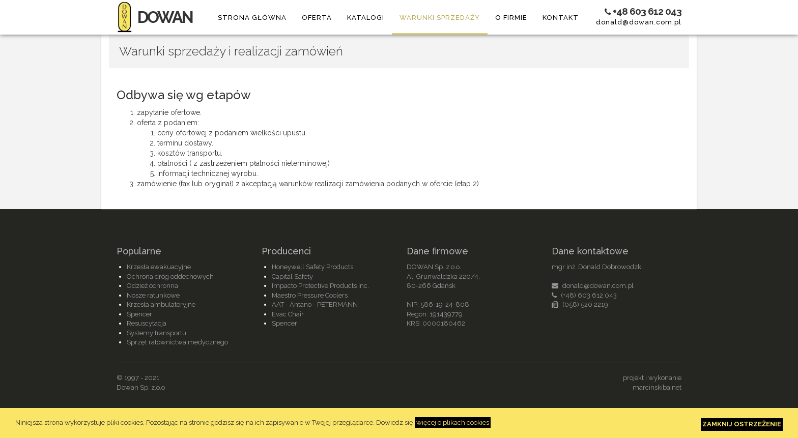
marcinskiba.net (657, 387)
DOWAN (154, 17)
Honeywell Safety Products (312, 267)
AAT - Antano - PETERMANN (315, 304)
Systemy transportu (156, 333)
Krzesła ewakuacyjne (159, 267)
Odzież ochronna (152, 285)
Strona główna (252, 17)
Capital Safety (292, 276)
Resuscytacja (146, 323)
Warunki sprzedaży (440, 17)
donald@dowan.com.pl (638, 22)
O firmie (511, 17)
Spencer (139, 314)
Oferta (317, 17)
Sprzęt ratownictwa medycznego (177, 342)
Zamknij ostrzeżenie (741, 424)
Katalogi (365, 17)
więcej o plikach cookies (452, 422)
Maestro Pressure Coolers (310, 295)
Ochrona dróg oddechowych (170, 276)
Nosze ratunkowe (153, 295)
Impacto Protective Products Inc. (320, 285)
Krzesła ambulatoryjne (161, 304)
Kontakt (561, 17)
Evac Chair (288, 314)
